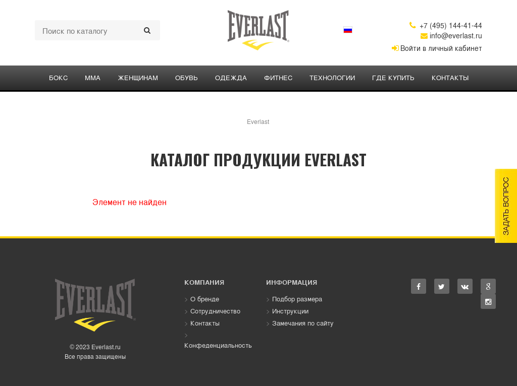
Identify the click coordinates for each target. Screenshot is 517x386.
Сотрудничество (215, 310)
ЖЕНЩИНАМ (138, 77)
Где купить (393, 77)
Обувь (186, 77)
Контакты (450, 77)
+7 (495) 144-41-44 (445, 25)
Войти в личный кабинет (437, 48)
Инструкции (290, 310)
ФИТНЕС (278, 77)
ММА (92, 77)
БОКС (58, 77)
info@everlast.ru (451, 35)
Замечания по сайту (303, 323)
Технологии (332, 77)
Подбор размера (297, 298)
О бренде (204, 298)
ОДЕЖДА (231, 77)
